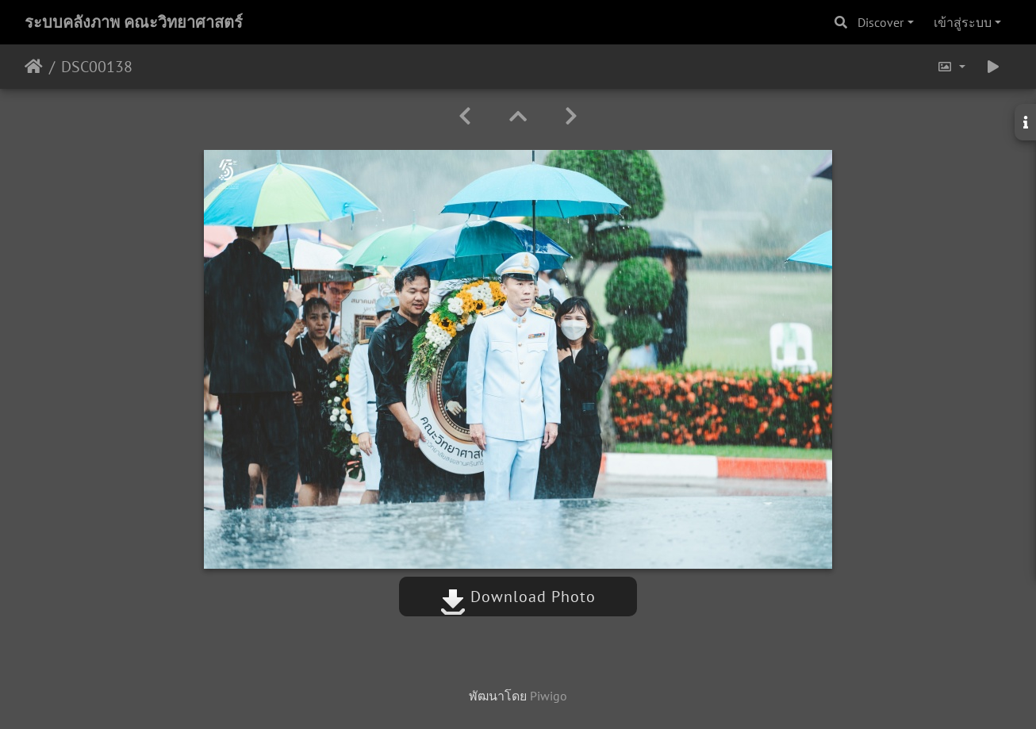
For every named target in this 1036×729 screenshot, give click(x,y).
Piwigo (548, 696)
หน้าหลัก (34, 67)
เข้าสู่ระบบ (963, 22)
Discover (881, 22)
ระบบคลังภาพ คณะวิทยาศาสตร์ (134, 22)
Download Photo (518, 596)
